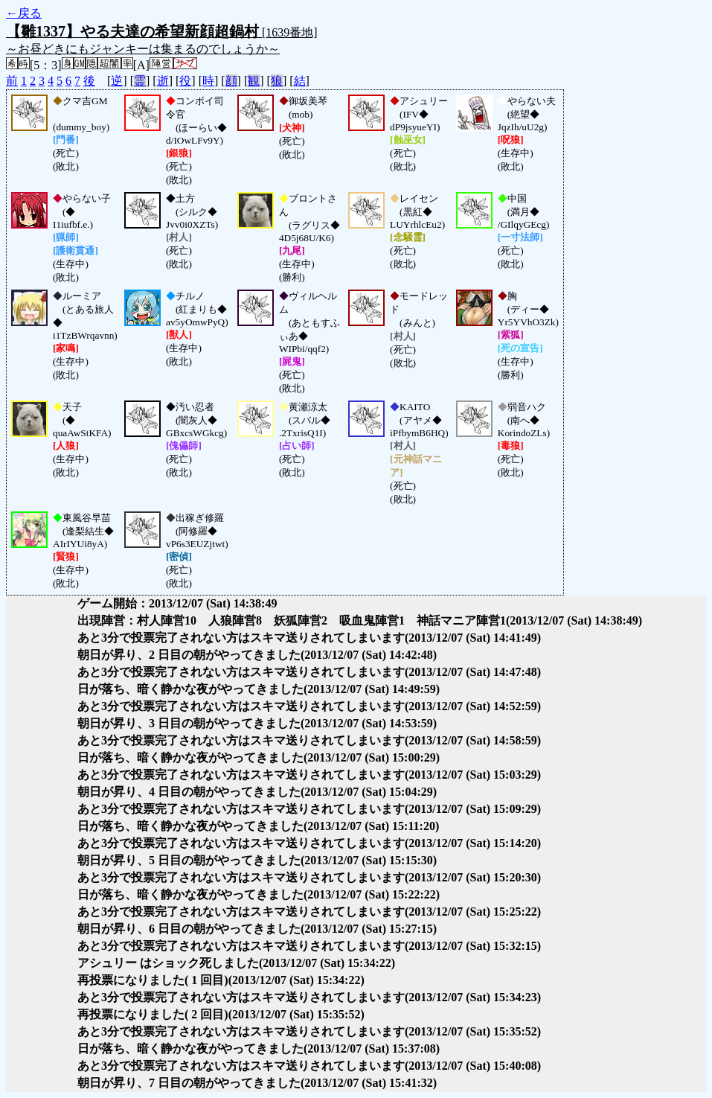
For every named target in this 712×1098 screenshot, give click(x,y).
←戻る (24, 13)
